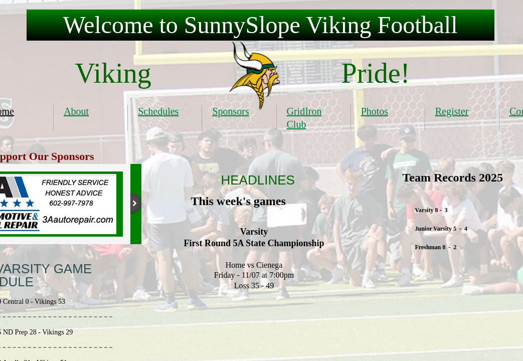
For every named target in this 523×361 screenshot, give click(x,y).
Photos (374, 111)
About (76, 111)
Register (452, 111)
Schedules (158, 111)
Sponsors (230, 111)
